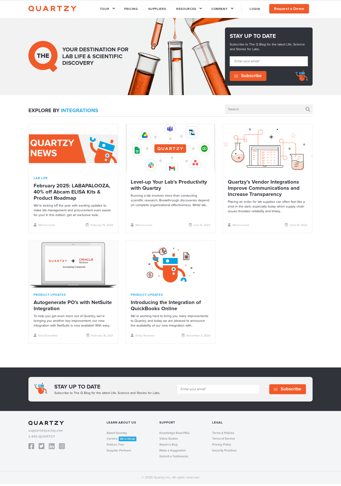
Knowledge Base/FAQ (174, 435)
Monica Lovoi (44, 227)
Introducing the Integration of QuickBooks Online (166, 307)
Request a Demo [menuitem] (289, 9)
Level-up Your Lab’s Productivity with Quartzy (169, 187)
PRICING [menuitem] (142, 10)
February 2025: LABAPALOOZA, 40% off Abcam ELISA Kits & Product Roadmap (72, 194)
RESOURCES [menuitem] (192, 10)
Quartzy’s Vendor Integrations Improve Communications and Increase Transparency (264, 190)
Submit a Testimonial (173, 458)
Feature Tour (115, 447)
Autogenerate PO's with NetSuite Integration (73, 307)
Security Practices (224, 453)
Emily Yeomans (143, 337)
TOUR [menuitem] (118, 10)
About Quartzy (117, 435)
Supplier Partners (119, 453)
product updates (50, 297)
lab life (41, 180)
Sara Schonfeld (45, 337)
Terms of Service (223, 441)
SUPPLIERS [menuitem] (166, 10)
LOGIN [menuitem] (256, 10)
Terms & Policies (223, 435)
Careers (121, 441)
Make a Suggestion (172, 453)
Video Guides (168, 441)
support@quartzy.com (45, 433)
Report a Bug (168, 447)
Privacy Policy (221, 447)
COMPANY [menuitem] (223, 10)
